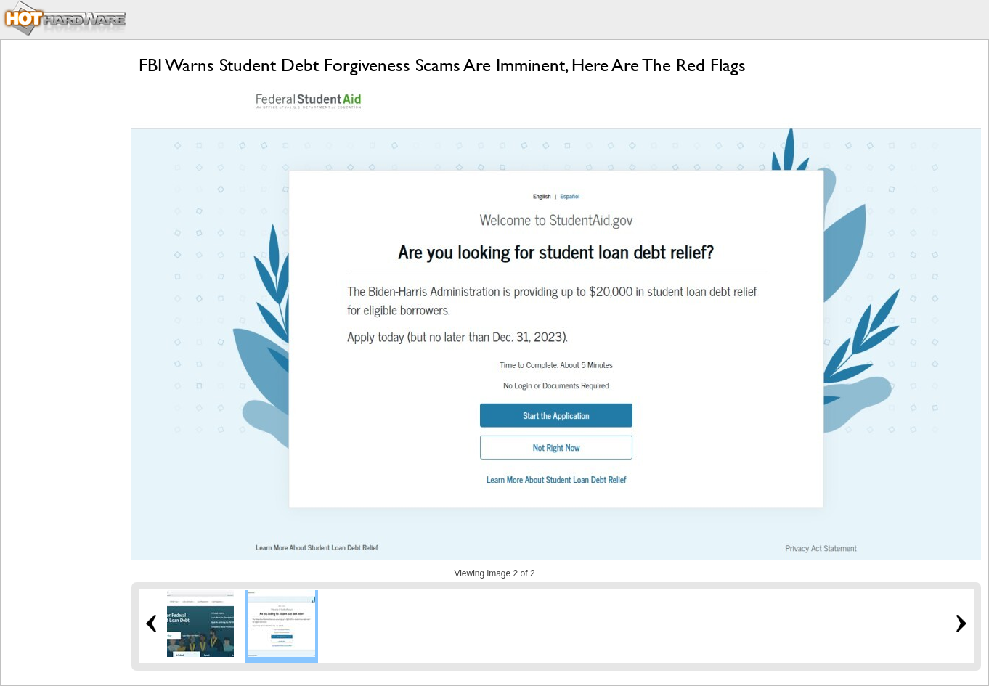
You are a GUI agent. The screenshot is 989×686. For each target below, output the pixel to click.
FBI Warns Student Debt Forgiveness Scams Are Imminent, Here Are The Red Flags (442, 64)
